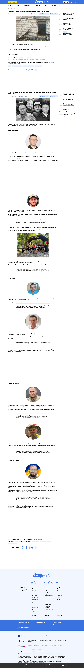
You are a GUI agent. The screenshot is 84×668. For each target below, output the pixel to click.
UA (72, 2)
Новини (10, 5)
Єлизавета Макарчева (22, 13)
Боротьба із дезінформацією (49, 595)
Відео (58, 597)
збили (28, 59)
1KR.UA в (45, 13)
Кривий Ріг (11, 541)
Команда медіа (39, 624)
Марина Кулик (20, 96)
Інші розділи (54, 5)
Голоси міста (48, 604)
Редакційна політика (40, 622)
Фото (33, 609)
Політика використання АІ (23, 628)
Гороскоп (59, 595)
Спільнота (34, 617)
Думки (33, 611)
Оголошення (60, 593)
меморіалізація (35, 541)
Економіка (34, 605)
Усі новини (66, 37)
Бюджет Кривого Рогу (49, 589)
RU (75, 2)
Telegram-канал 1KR (37, 539)
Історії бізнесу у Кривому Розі (48, 607)
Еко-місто (47, 592)
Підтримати (13, 2)
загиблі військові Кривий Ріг (25, 541)
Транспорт (59, 591)
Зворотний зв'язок (57, 624)
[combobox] (66, 6)
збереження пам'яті (12, 543)
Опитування (48, 600)
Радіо (58, 599)
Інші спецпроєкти (49, 609)
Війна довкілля (48, 597)
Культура (34, 595)
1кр (16, 541)
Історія (18, 5)
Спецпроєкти (27, 5)
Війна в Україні (35, 607)
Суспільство (35, 597)
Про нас (45, 5)
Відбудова (47, 602)
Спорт (33, 603)
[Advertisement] (33, 80)
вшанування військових (45, 541)
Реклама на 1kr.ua (57, 622)
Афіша (58, 588)
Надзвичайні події (35, 600)
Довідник (37, 5)
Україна (34, 593)
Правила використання (23, 622)
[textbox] (66, 6)
